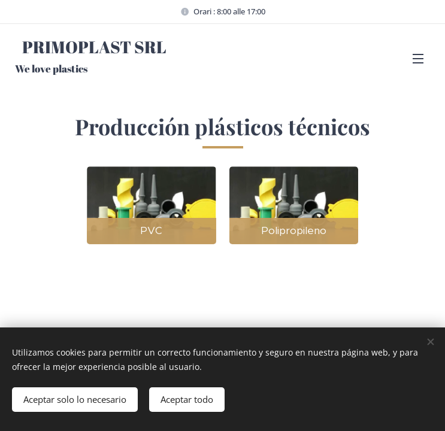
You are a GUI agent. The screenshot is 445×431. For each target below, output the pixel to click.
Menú (418, 58)
